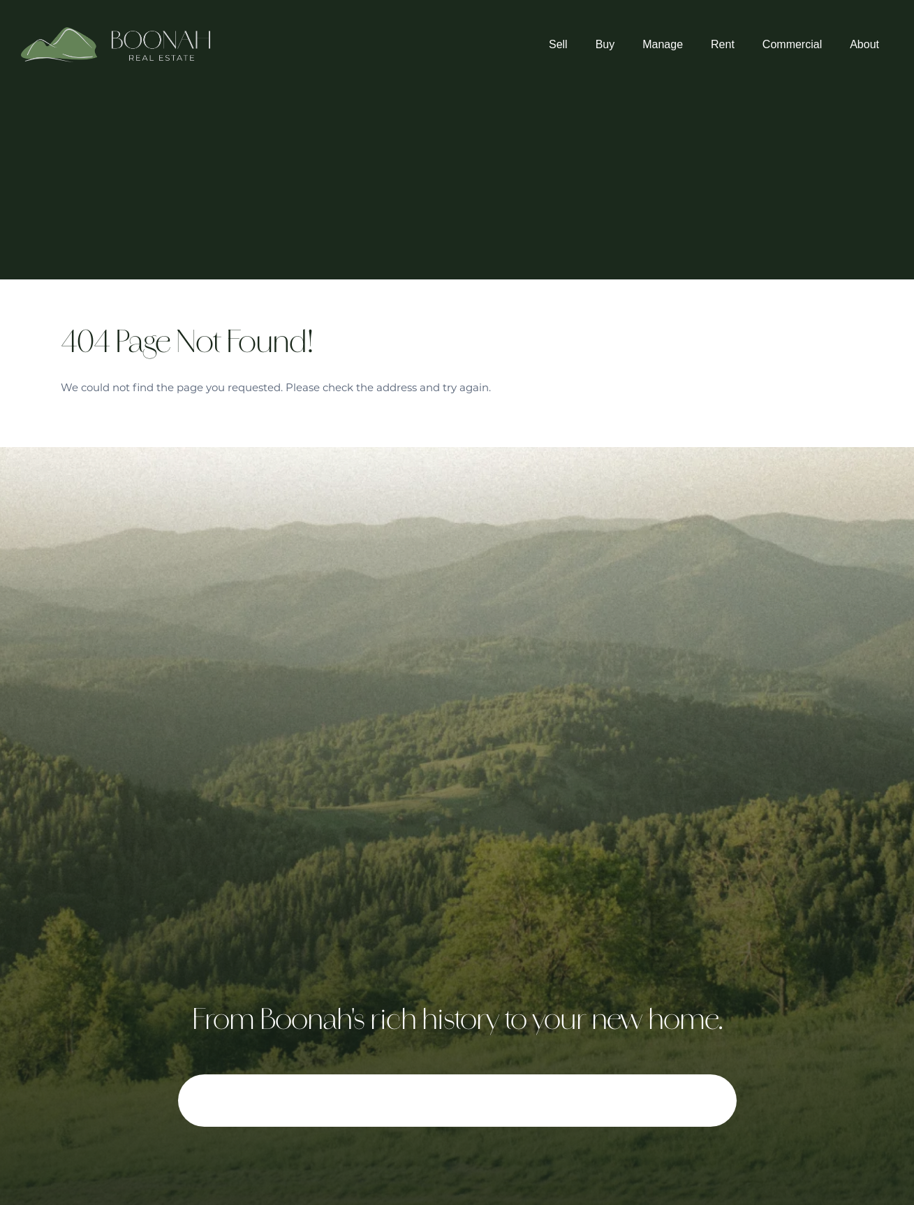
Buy (605, 44)
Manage (662, 44)
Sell (558, 44)
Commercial (792, 44)
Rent (723, 44)
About (864, 44)
